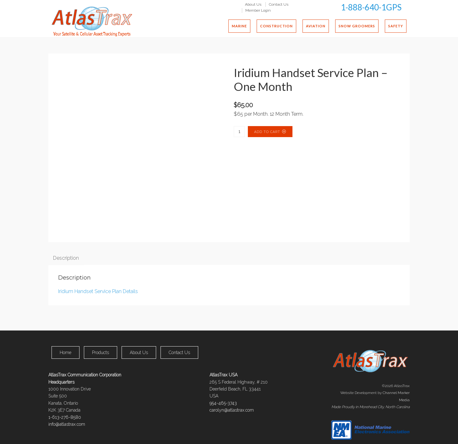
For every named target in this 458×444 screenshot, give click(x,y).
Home (65, 352)
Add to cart (267, 132)
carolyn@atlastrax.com (232, 410)
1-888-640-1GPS (371, 7)
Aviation (315, 26)
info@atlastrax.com (66, 424)
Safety (395, 26)
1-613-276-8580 (64, 417)
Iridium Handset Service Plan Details (98, 291)
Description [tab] (66, 258)
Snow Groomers (357, 26)
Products (100, 352)
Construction (276, 26)
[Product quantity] (239, 131)
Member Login (258, 10)
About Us (253, 4)
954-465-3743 (223, 403)
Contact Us (278, 4)
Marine (239, 26)
